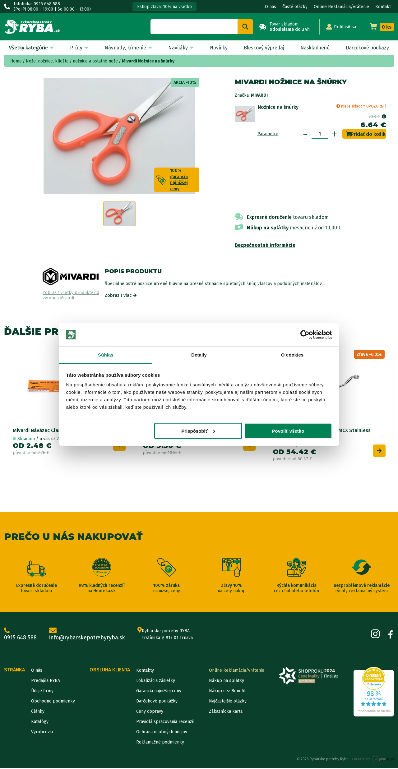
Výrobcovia (42, 733)
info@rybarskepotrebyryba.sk (88, 635)
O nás (270, 6)
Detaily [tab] (199, 354)
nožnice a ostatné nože (95, 61)
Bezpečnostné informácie (265, 245)
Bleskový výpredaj (262, 48)
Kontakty (145, 671)
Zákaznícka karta (226, 712)
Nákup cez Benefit (227, 692)
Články (37, 712)
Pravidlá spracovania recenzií (165, 722)
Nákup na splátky (268, 228)
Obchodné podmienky (53, 702)
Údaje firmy (42, 692)
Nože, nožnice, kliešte (47, 61)
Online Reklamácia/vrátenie (341, 6)
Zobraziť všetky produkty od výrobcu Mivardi (71, 295)
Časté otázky (295, 6)
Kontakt (383, 6)
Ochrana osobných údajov (161, 733)
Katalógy (40, 722)
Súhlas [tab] (105, 354)
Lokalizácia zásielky (155, 681)
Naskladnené (313, 48)
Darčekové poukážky (157, 702)
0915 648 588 (20, 635)
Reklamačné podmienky (160, 743)
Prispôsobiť (198, 431)
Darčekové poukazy (366, 48)
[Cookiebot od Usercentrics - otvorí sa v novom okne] (305, 334)
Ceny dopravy (149, 712)
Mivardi (259, 95)
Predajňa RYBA (45, 681)
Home (16, 61)
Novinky (216, 48)
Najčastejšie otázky (228, 702)
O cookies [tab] (292, 354)
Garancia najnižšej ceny (158, 692)
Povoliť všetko (288, 431)
